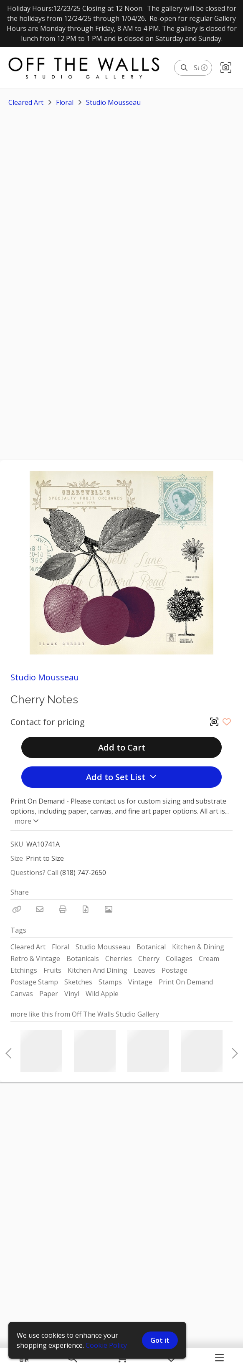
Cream (209, 958)
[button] (226, 68)
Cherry (148, 958)
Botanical (151, 946)
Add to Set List (121, 777)
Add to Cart (121, 747)
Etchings (23, 970)
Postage (174, 970)
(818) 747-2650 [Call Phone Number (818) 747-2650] (83, 872)
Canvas (21, 993)
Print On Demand (186, 982)
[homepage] (88, 67)
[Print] (62, 909)
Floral (64, 102)
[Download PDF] (85, 909)
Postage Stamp (34, 982)
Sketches (78, 982)
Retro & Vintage (35, 958)
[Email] (39, 909)
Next (232, 1051)
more (26, 821)
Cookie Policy (106, 1345)
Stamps (110, 982)
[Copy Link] (16, 909)
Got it (160, 1340)
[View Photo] (108, 909)
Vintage (140, 982)
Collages (179, 958)
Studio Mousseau (113, 102)
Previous (8, 1051)
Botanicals (82, 958)
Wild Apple (102, 993)
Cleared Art (25, 102)
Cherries (118, 958)
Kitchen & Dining (198, 946)
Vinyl (71, 993)
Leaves (144, 970)
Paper (48, 993)
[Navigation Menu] (219, 1357)
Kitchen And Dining (97, 970)
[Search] (184, 67)
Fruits (52, 970)
